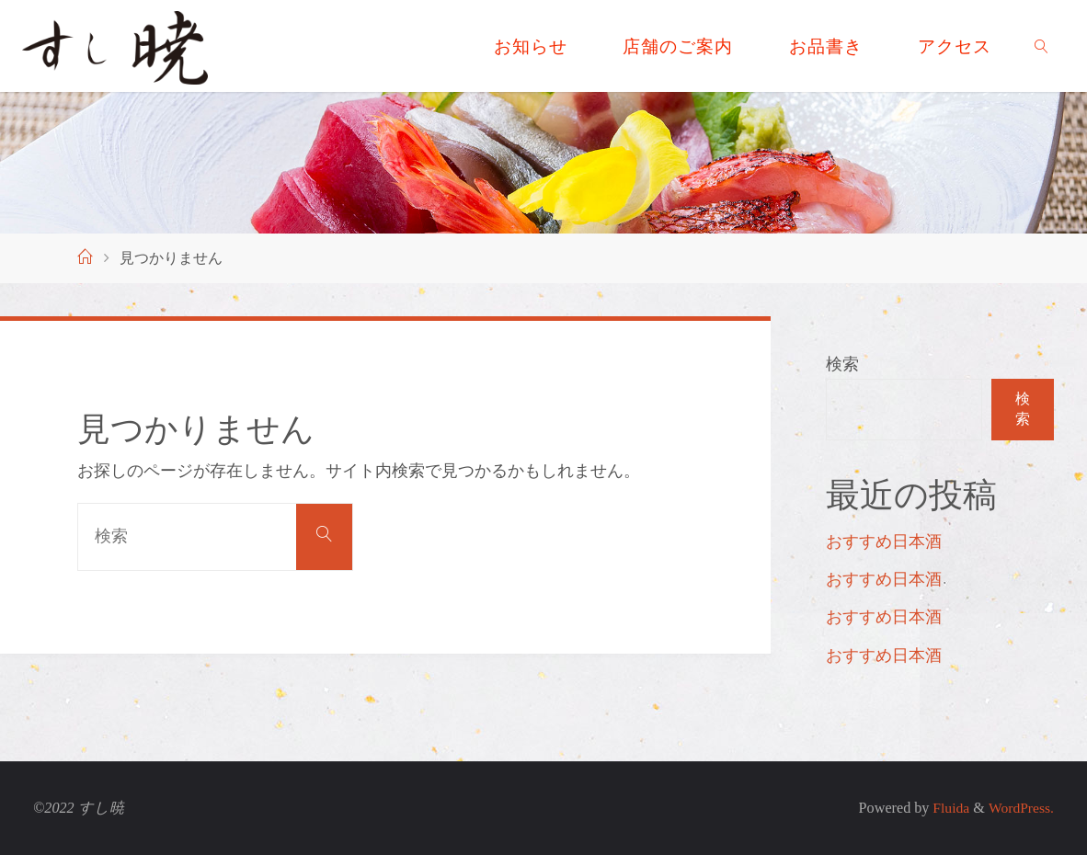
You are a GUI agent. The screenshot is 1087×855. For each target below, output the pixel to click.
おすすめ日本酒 (884, 541)
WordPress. (1020, 808)
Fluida (946, 808)
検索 (842, 364)
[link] (1042, 46)
